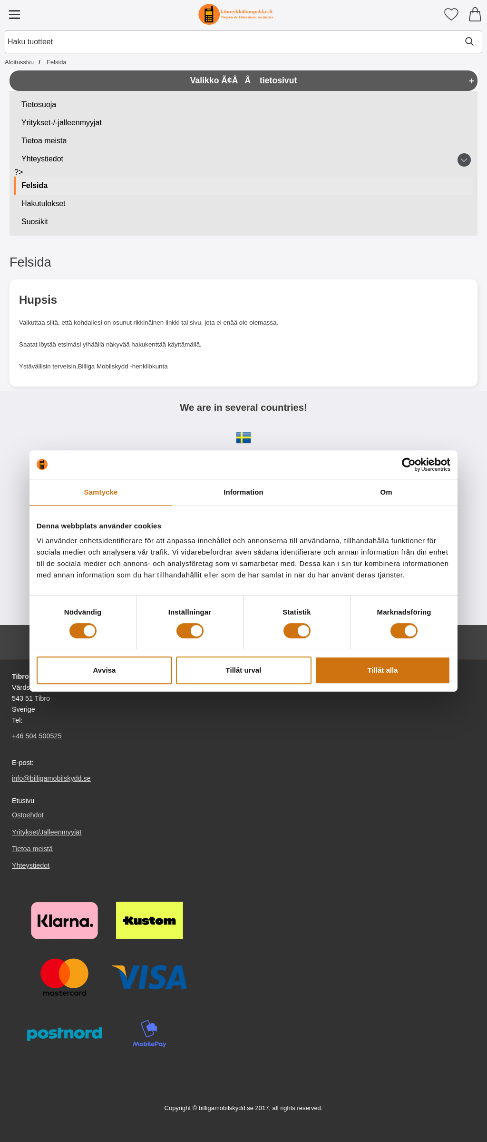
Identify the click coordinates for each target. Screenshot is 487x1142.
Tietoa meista (44, 141)
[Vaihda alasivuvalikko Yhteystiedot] (464, 160)
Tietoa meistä (32, 849)
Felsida (34, 185)
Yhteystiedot (42, 159)
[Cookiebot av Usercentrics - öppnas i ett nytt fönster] (408, 464)
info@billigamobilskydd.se (51, 778)
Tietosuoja (38, 104)
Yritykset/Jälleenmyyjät (46, 832)
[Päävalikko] (14, 14)
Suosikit (34, 222)
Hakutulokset (43, 203)
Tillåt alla (383, 670)
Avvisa (104, 670)
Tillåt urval (244, 670)
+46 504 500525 (36, 736)
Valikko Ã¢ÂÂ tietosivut (243, 80)
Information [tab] (243, 492)
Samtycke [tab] (101, 492)
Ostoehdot (27, 815)
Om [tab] (386, 492)
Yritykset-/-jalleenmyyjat (61, 123)
